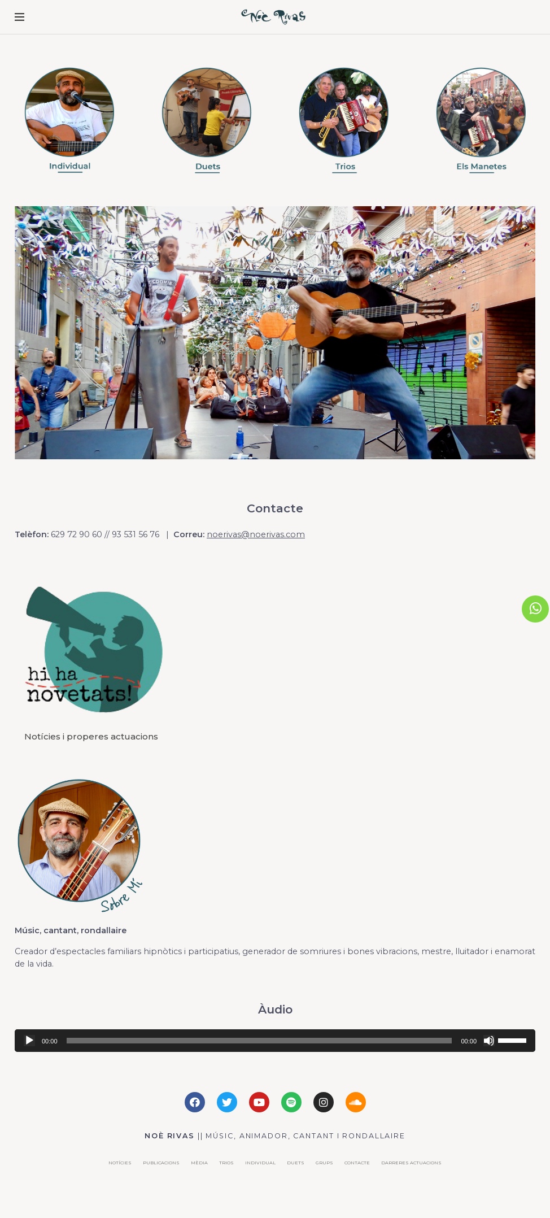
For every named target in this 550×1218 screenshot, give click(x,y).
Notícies (120, 1162)
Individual (260, 1162)
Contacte (357, 1162)
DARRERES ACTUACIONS (411, 1162)
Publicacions (161, 1162)
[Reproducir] (29, 1040)
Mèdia (199, 1162)
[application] (275, 1040)
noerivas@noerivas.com (256, 534)
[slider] (259, 1040)
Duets (295, 1162)
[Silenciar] (489, 1040)
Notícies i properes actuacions (91, 736)
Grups (324, 1162)
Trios (226, 1162)
